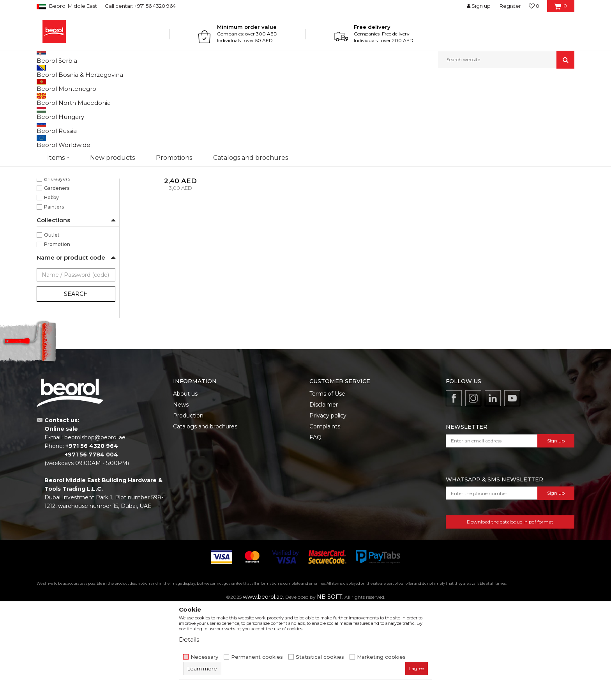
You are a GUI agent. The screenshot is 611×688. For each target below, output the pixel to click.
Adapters (53, 135)
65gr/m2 (54, 231)
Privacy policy (327, 495)
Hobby (51, 278)
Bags (46, 173)
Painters (54, 287)
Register (510, 6)
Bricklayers (57, 259)
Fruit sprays (54, 154)
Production (188, 495)
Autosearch (354, 98)
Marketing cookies (381, 657)
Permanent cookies (257, 657)
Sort (384, 98)
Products (67, 85)
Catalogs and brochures (205, 506)
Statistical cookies (320, 657)
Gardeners (56, 268)
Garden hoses (59, 126)
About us (185, 474)
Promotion (57, 324)
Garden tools (56, 117)
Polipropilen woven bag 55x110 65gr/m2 (180, 247)
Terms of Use (327, 474)
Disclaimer (323, 484)
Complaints (324, 506)
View (493, 98)
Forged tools (55, 145)
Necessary (204, 657)
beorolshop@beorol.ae (94, 517)
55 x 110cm (56, 203)
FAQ (315, 517)
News (181, 484)
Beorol (44, 85)
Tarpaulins (53, 163)
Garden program (101, 85)
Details (189, 639)
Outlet (52, 315)
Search (76, 374)
